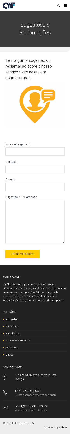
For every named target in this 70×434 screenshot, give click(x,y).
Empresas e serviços (17, 340)
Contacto (35, 165)
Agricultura (11, 347)
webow (63, 427)
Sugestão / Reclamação (35, 219)
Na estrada (11, 326)
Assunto (35, 183)
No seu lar (11, 319)
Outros (9, 354)
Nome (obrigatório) (35, 148)
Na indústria (12, 333)
